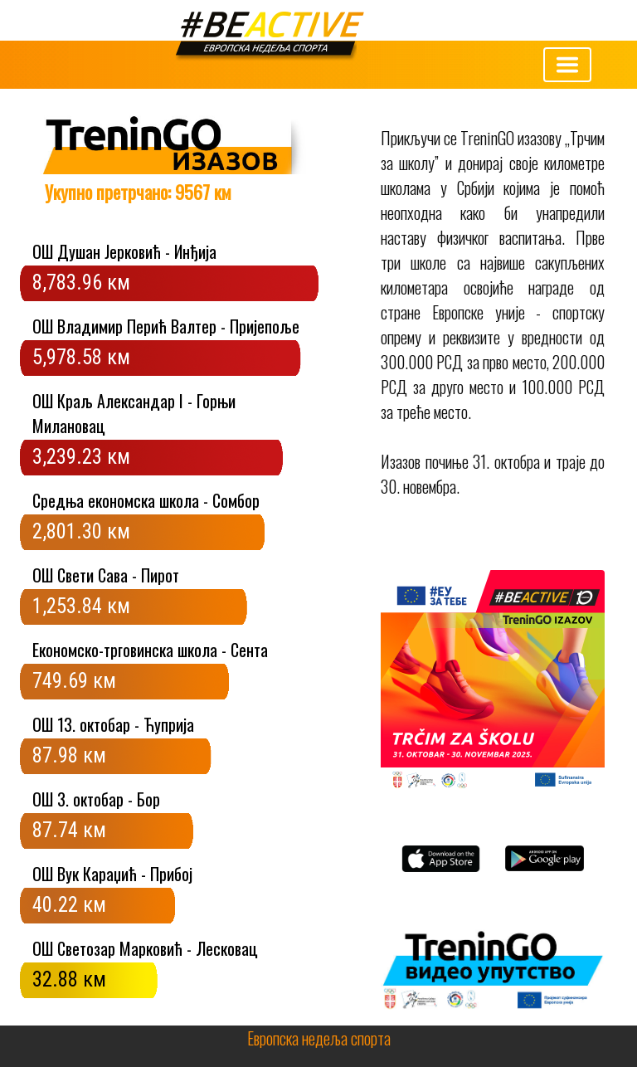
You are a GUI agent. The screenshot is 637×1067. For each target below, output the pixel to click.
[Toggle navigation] (567, 64)
